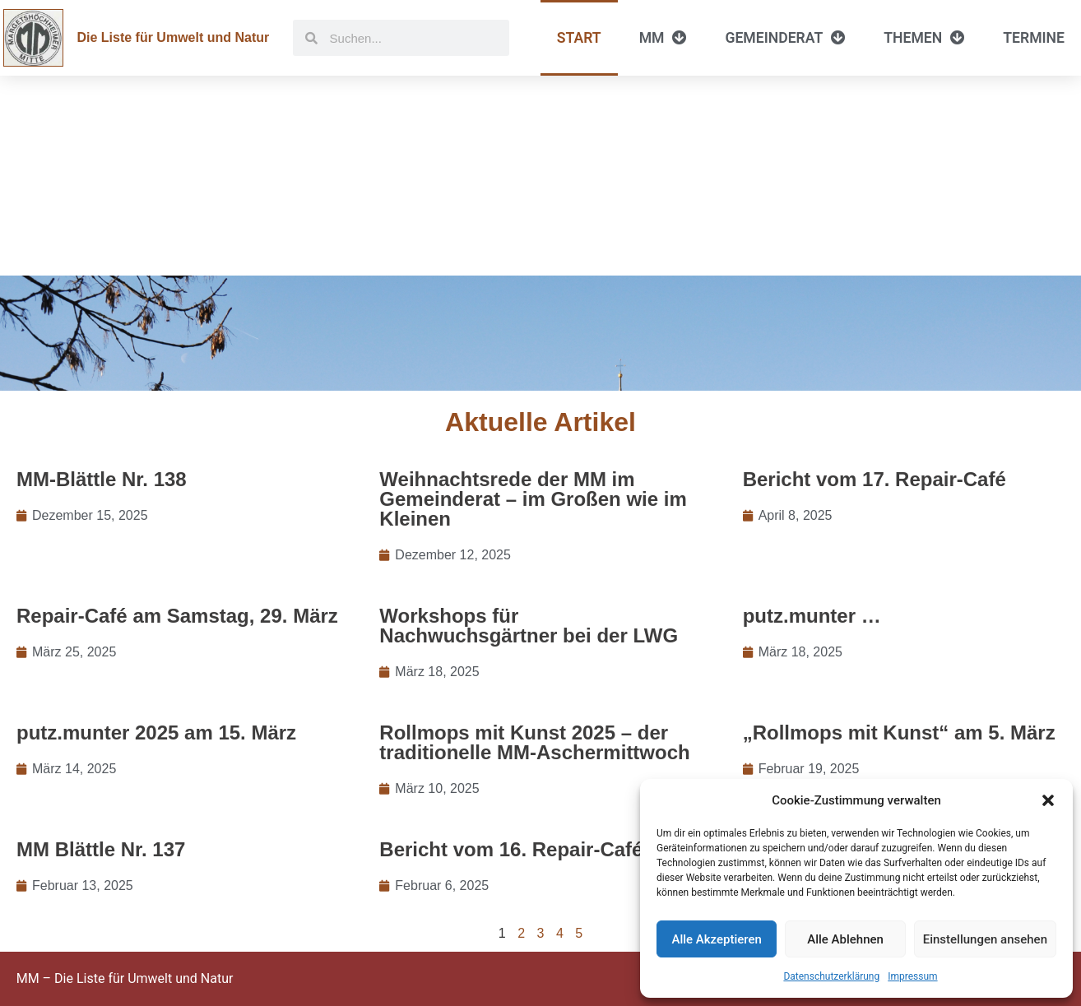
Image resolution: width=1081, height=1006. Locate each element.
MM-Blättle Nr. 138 (101, 479)
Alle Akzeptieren (716, 939)
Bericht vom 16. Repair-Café (511, 849)
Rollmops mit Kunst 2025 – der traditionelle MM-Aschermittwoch (534, 742)
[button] (1048, 800)
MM (663, 37)
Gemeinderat (785, 37)
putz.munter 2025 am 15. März (156, 732)
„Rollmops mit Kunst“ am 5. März (899, 732)
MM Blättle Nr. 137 (100, 849)
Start (579, 38)
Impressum (912, 976)
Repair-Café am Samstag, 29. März (177, 616)
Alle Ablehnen (845, 939)
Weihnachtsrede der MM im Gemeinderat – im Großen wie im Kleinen (532, 499)
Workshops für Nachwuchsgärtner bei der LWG (528, 626)
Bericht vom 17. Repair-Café (874, 479)
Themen (924, 37)
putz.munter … (812, 616)
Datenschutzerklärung (831, 976)
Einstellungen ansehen (985, 939)
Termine (1034, 38)
